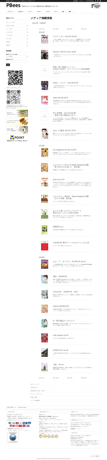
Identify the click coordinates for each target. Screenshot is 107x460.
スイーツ (31, 11)
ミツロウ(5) (17, 35)
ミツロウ (48, 11)
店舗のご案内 (33, 397)
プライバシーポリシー (36, 394)
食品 (64, 11)
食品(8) (17, 42)
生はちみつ (21, 11)
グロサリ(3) (17, 32)
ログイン (81, 1)
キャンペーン (11, 11)
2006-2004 (84, 29)
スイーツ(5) (17, 29)
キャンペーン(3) (10, 22)
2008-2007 (69, 29)
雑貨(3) (17, 45)
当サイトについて (35, 384)
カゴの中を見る (90, 1)
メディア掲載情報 (35, 400)
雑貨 (70, 11)
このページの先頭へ (95, 456)
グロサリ (40, 11)
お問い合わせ (33, 387)
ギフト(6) (17, 38)
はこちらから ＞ (76, 428)
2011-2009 (55, 29)
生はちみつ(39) (17, 25)
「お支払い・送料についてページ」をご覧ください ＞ (19, 430)
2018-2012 (41, 29)
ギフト (56, 11)
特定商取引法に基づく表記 (37, 390)
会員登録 (75, 1)
